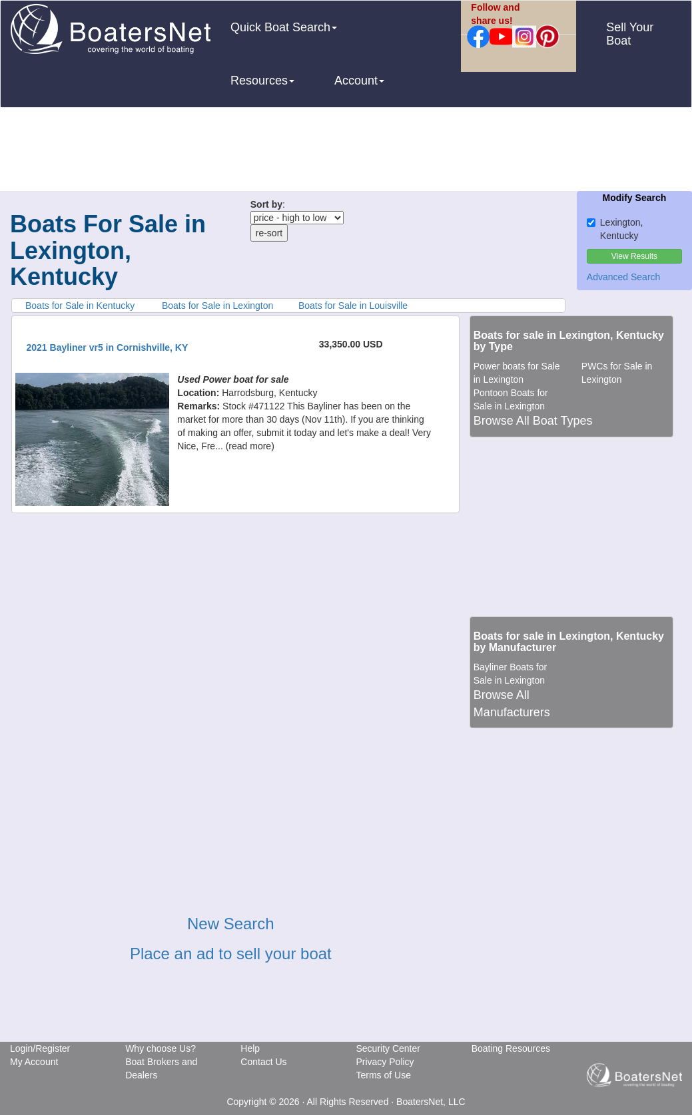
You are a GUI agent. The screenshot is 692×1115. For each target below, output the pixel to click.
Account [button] (359, 80)
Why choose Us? (160, 1048)
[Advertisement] (346, 151)
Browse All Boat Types (533, 420)
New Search (230, 924)
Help (250, 1048)
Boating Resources (511, 1048)
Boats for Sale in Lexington (217, 305)
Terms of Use (383, 1075)
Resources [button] (262, 80)
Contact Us (263, 1061)
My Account (34, 1061)
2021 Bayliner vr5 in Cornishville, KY (107, 347)
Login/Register (40, 1048)
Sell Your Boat (629, 34)
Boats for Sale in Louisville (353, 305)
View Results (634, 256)
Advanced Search (624, 277)
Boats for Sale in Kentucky (80, 305)
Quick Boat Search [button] (283, 27)
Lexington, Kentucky (615, 229)
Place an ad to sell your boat (231, 954)
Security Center (388, 1048)
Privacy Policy (385, 1061)
